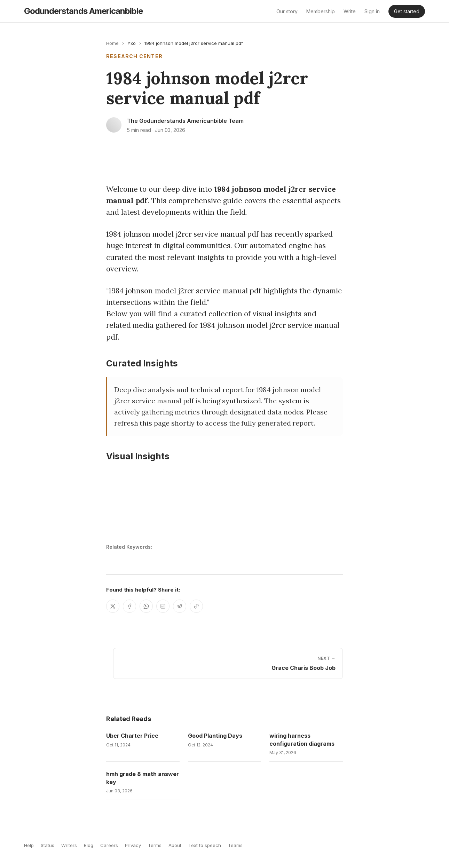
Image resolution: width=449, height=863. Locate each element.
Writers (69, 845)
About (174, 845)
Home (112, 43)
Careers (109, 845)
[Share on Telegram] (179, 606)
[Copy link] (196, 606)
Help (29, 845)
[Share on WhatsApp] (146, 606)
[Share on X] (112, 606)
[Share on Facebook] (129, 606)
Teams (235, 845)
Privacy (133, 845)
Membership (320, 11)
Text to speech (204, 845)
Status (47, 845)
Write (350, 11)
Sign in (372, 11)
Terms (155, 845)
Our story (287, 11)
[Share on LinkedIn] (163, 606)
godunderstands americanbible (83, 11)
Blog (88, 845)
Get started (406, 11)
